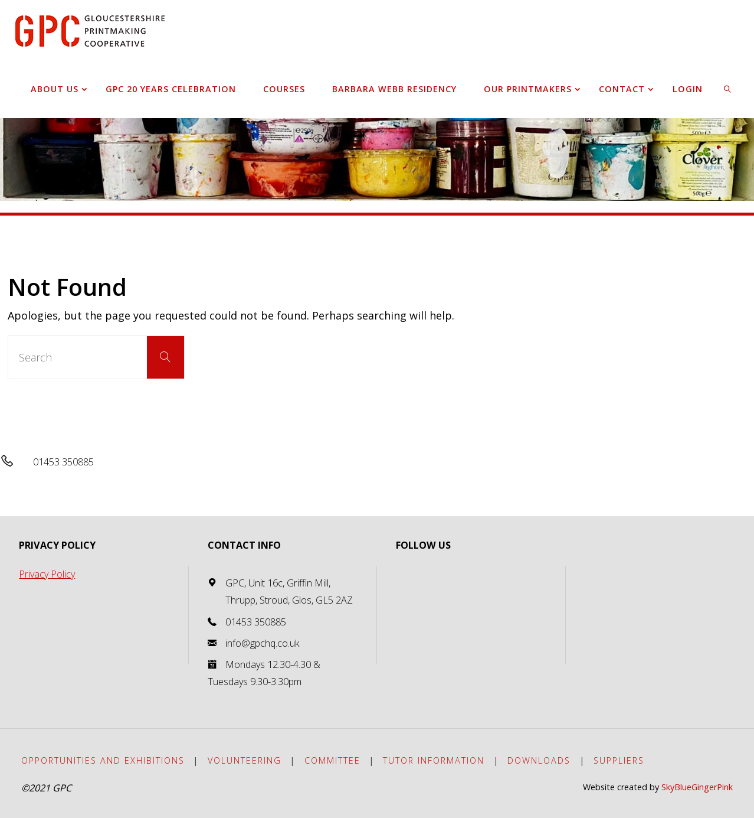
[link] (727, 88)
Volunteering (244, 760)
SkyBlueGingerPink (697, 787)
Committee (332, 760)
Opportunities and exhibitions (103, 760)
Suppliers (619, 760)
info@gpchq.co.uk (262, 643)
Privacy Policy (47, 574)
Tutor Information (433, 760)
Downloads (539, 760)
